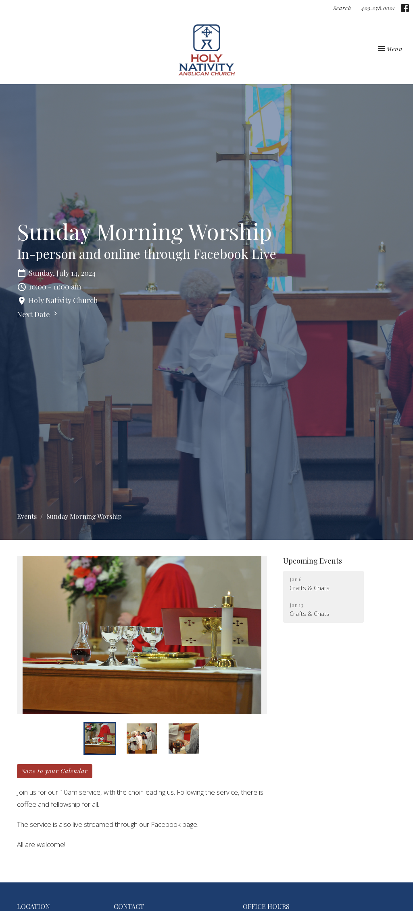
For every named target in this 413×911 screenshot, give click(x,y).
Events (27, 516)
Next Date (38, 314)
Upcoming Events (312, 561)
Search (342, 7)
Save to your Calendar (55, 771)
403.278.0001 (378, 7)
